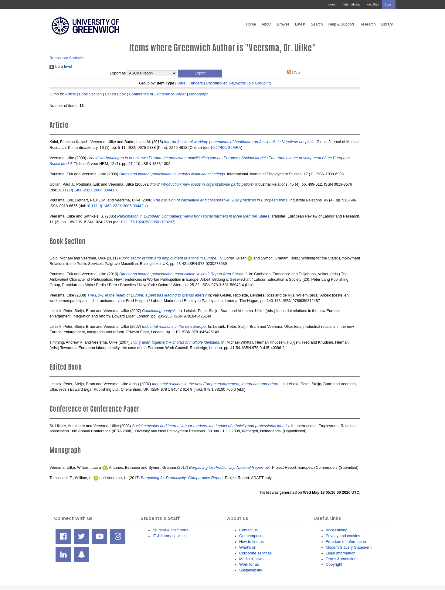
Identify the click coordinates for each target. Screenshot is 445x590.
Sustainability (250, 570)
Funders (196, 83)
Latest (300, 24)
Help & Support (341, 24)
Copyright (334, 564)
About (266, 24)
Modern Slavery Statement (349, 547)
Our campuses (251, 535)
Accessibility (336, 530)
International (351, 4)
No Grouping (260, 83)
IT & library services (170, 535)
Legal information (340, 553)
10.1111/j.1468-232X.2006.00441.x (87, 190)
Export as (118, 73)
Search (332, 4)
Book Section (90, 94)
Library (387, 24)
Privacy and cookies (343, 535)
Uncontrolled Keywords (226, 83)
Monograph (199, 94)
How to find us (251, 541)
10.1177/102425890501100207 (147, 222)
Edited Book (115, 94)
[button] (200, 73)
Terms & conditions (342, 559)
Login (388, 4)
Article (70, 94)
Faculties (372, 4)
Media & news (251, 559)
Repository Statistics (67, 58)
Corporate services (255, 553)
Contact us (248, 530)
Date (181, 83)
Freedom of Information (346, 541)
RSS (292, 72)
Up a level (60, 66)
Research (367, 24)
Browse (283, 24)
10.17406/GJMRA (225, 147)
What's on (247, 547)
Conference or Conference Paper (157, 94)
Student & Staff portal (171, 530)
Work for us (249, 564)
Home (251, 24)
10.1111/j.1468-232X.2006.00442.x (116, 206)
